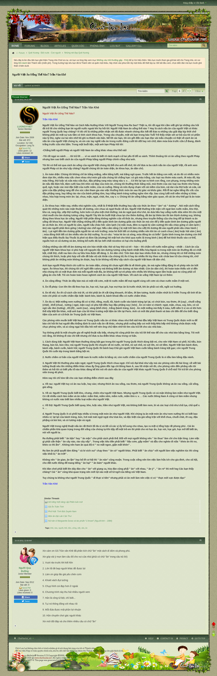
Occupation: (21, 145)
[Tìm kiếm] (184, 45)
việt (78, 528)
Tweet (25, 162)
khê (51, 528)
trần (69, 528)
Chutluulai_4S (25, 638)
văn (82, 528)
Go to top (200, 638)
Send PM (26, 148)
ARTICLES (60, 46)
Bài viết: (22, 140)
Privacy (184, 638)
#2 (200, 540)
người (60, 528)
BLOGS (45, 46)
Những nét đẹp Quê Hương (76, 53)
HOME (15, 46)
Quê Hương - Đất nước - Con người (44, 53)
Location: (21, 143)
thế (65, 528)
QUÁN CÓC (78, 46)
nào (55, 528)
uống (74, 528)
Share (26, 157)
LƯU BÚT (115, 46)
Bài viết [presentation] (17, 86)
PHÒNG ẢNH (97, 46)
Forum (22, 53)
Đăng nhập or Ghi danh (194, 3)
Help (151, 638)
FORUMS (30, 46)
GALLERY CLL (134, 46)
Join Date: (20, 137)
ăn (86, 528)
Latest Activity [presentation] (32, 86)
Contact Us (166, 638)
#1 (200, 99)
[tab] (17, 85)
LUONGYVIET (24, 126)
